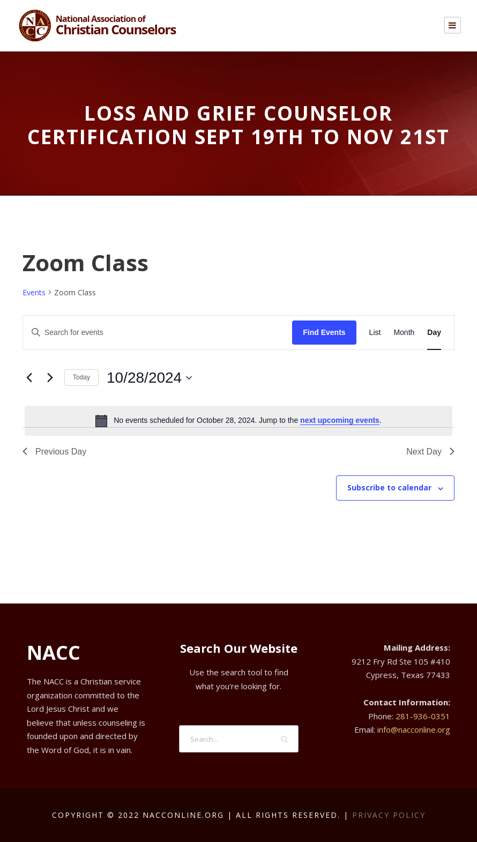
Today (81, 377)
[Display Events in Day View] (434, 332)
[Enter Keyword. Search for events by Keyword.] (157, 332)
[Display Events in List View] (375, 332)
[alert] (238, 421)
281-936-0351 (423, 716)
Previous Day (54, 451)
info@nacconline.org (413, 729)
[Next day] (49, 377)
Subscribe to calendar (389, 487)
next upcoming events (339, 420)
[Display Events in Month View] (403, 332)
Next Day (430, 451)
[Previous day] (29, 377)
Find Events (324, 332)
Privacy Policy (389, 815)
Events (34, 292)
